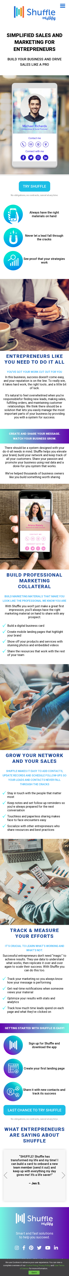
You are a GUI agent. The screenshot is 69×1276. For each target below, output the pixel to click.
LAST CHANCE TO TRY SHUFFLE (34, 1110)
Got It (34, 1272)
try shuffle (34, 186)
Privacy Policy (44, 1265)
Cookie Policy (32, 1265)
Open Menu (62, 6)
